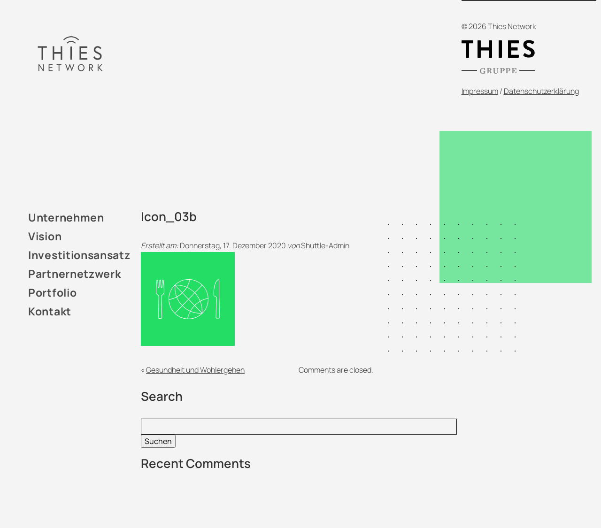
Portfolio (52, 292)
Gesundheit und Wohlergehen (195, 370)
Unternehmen (66, 217)
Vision (45, 236)
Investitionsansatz (79, 254)
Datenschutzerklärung (541, 91)
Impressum (480, 91)
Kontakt (49, 311)
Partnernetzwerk (74, 273)
